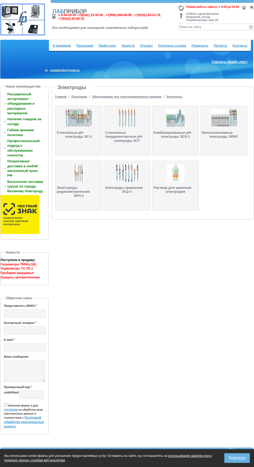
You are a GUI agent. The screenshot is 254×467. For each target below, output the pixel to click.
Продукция (84, 46)
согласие (11, 409)
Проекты (220, 46)
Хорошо (237, 458)
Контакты (239, 46)
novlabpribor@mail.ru (65, 70)
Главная (61, 96)
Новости (128, 46)
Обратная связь (19, 298)
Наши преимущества (23, 86)
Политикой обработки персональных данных (24, 422)
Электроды (174, 96)
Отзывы (146, 46)
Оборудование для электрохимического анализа (126, 96)
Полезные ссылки (172, 46)
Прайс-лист (107, 46)
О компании (62, 46)
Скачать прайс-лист (229, 62)
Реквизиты (200, 46)
